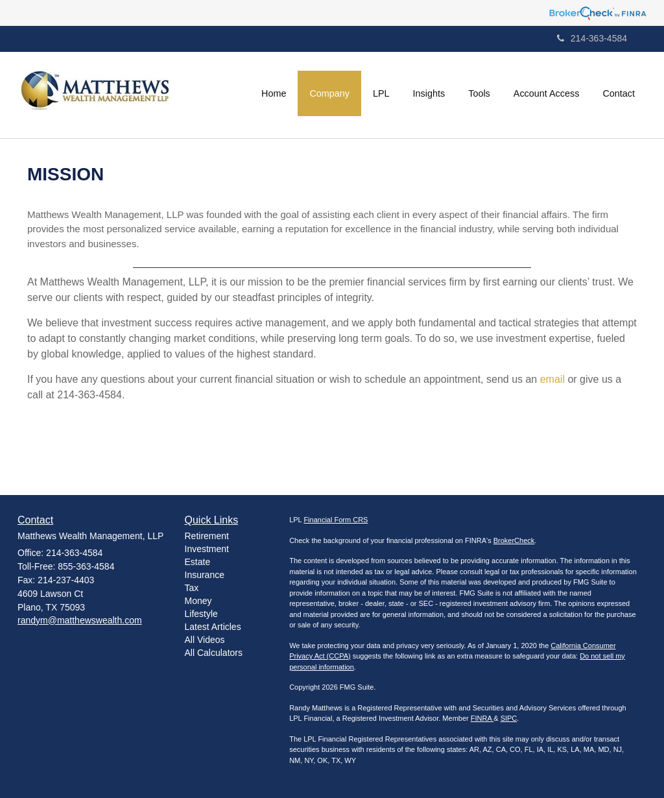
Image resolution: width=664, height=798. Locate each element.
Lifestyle (201, 614)
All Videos (205, 640)
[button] (329, 93)
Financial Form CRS (335, 520)
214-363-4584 (592, 38)
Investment (207, 549)
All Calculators (214, 652)
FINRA (482, 718)
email (554, 379)
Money (198, 601)
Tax (192, 588)
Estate (198, 562)
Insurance (204, 575)
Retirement (207, 536)
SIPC (509, 718)
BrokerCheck (514, 540)
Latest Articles (213, 627)
